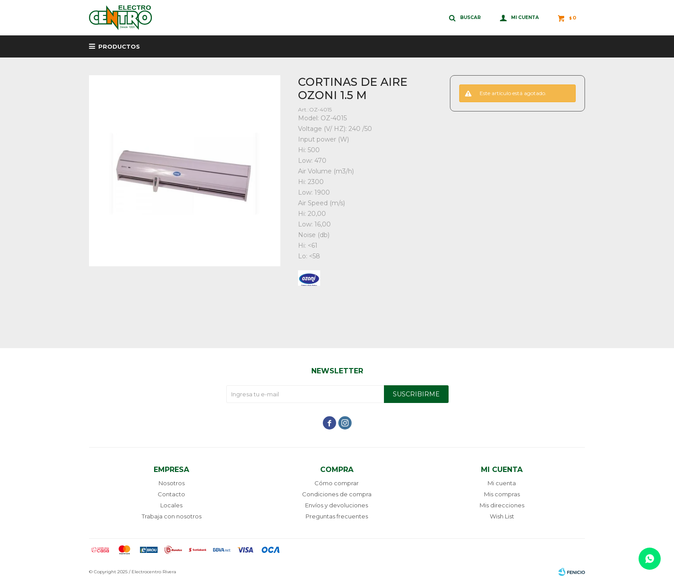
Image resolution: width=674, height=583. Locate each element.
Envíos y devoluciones (336, 505)
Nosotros (172, 483)
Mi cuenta (502, 483)
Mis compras (502, 494)
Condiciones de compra (337, 494)
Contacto (171, 494)
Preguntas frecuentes (337, 516)
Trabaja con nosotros (171, 516)
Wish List (502, 516)
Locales (171, 505)
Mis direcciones (502, 505)
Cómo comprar (336, 483)
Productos (119, 46)
